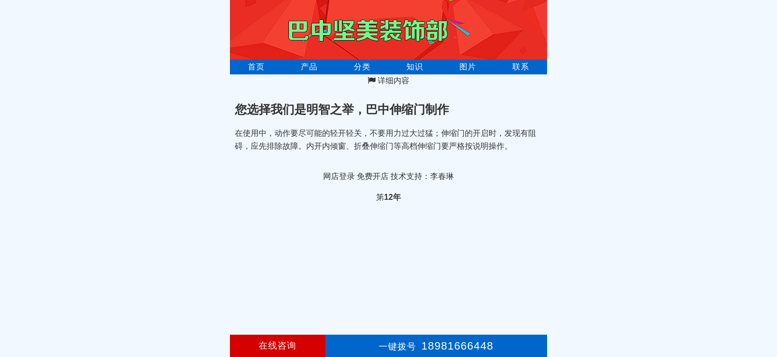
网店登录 (339, 176)
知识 (414, 66)
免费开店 (372, 176)
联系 (520, 66)
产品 (309, 66)
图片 (467, 66)
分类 (362, 66)
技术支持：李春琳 (422, 176)
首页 (256, 66)
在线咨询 (277, 346)
